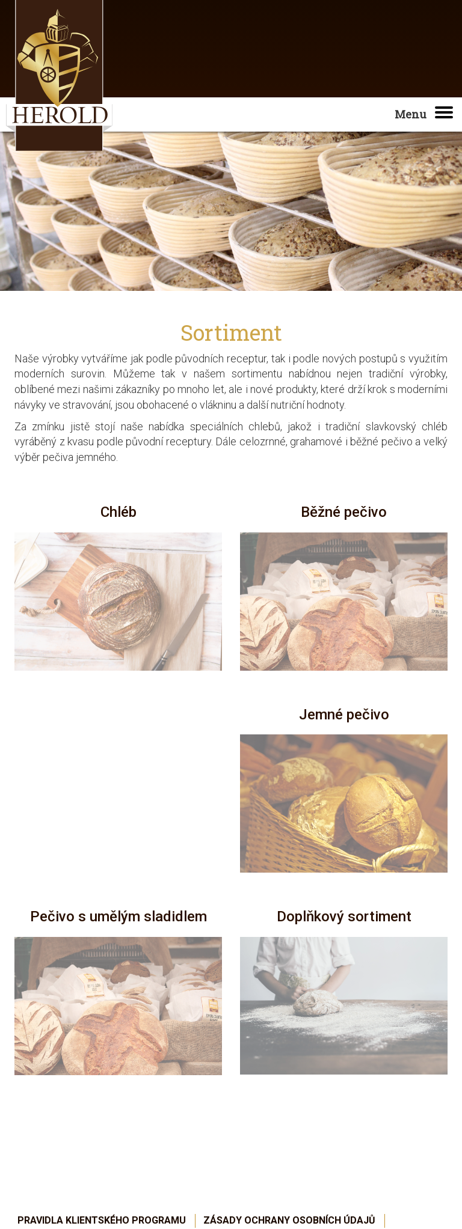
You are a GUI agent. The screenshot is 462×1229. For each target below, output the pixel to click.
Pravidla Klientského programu (101, 1220)
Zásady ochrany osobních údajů (289, 1220)
